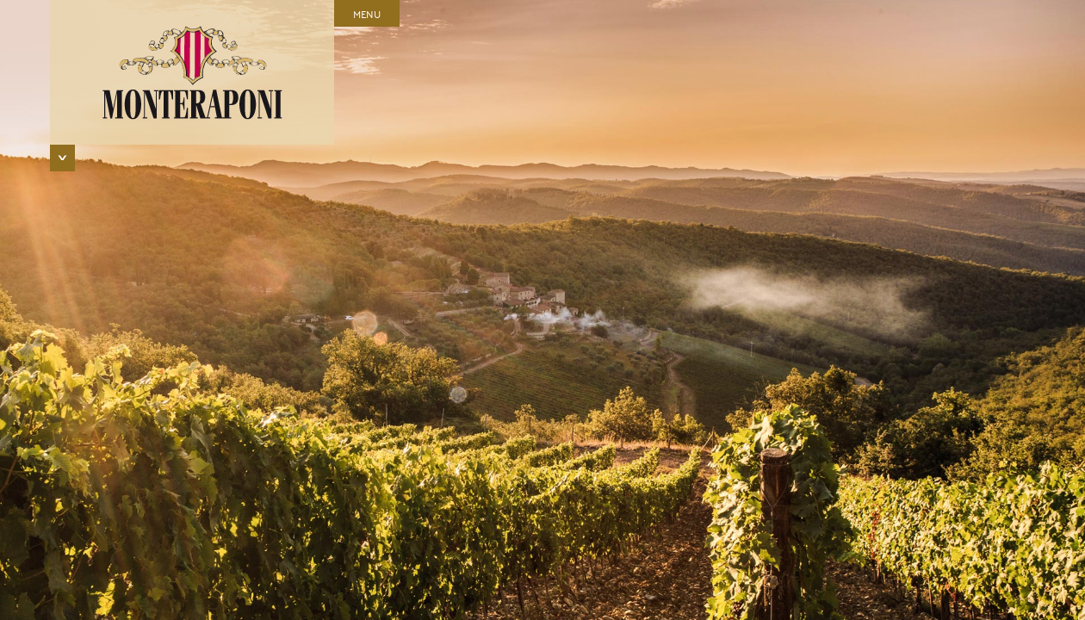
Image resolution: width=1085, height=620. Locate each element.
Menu (367, 13)
